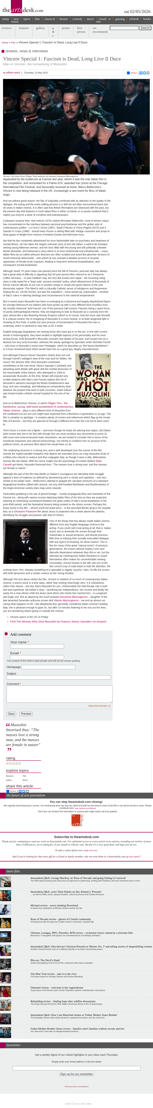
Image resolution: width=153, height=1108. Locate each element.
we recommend (100, 29)
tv (109, 19)
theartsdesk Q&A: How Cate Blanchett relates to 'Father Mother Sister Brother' (74, 1014)
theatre (63, 19)
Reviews (10, 776)
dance (90, 19)
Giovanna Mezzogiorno (73, 596)
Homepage (14, 667)
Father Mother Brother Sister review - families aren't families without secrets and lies (77, 1028)
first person (81, 29)
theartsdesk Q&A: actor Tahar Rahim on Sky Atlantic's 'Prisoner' (66, 891)
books (147, 19)
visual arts (101, 20)
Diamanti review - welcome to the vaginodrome (57, 987)
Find (13, 621)
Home (5, 42)
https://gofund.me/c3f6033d (85, 808)
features (24, 28)
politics (9, 780)
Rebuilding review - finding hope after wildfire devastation (63, 1001)
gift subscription (132, 857)
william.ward (13, 72)
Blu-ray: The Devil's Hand (45, 960)
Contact (68, 1103)
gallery (40, 28)
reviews (7, 28)
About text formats (97, 705)
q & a (53, 31)
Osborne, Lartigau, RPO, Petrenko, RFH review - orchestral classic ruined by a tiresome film (82, 932)
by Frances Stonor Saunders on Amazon (81, 621)
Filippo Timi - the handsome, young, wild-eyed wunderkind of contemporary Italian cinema (38, 407)
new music (15, 20)
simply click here (90, 850)
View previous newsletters (77, 1086)
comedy (77, 19)
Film (13, 42)
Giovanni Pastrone (25, 511)
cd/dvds (134, 19)
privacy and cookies (82, 1103)
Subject (11, 673)
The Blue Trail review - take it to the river (54, 973)
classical (49, 19)
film (37, 19)
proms (66, 28)
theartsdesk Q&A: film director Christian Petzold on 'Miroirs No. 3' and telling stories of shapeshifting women (91, 946)
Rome (25, 780)
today (5, 19)
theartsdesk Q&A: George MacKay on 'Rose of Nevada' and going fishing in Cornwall (78, 877)
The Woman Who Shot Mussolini (36, 621)
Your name (18, 642)
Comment (13, 683)
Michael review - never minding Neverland (54, 905)
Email (14, 653)
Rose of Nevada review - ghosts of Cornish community (61, 919)
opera (26, 19)
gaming (120, 19)
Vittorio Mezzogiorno (65, 600)
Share (132, 72)
